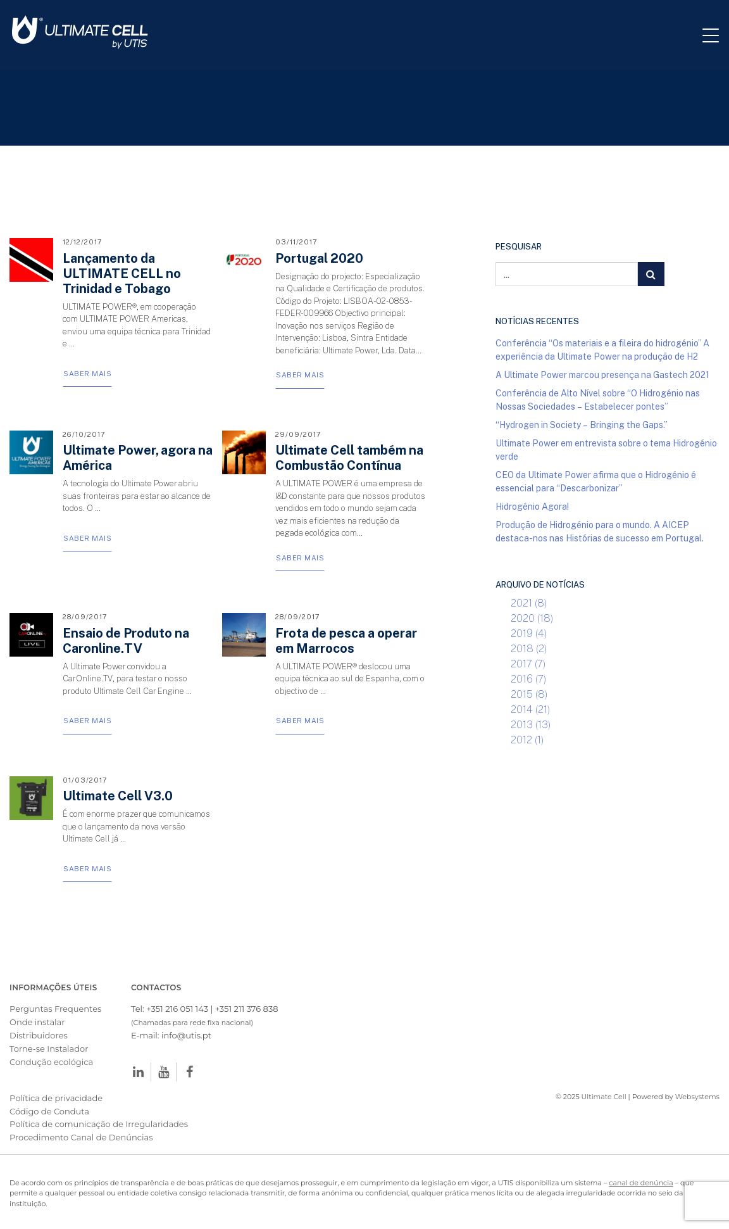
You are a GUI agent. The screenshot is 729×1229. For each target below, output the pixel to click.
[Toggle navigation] (715, 34)
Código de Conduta (49, 1111)
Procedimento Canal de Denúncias (81, 1137)
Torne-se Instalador (48, 1048)
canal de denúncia (641, 1182)
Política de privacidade (56, 1098)
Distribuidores (38, 1035)
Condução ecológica (51, 1062)
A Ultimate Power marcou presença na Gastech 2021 (602, 374)
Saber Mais (87, 373)
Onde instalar (37, 1022)
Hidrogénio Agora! (532, 506)
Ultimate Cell (604, 1096)
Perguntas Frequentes (55, 1009)
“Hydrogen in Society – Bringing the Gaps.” (581, 424)
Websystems (697, 1096)
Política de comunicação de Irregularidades (98, 1124)
